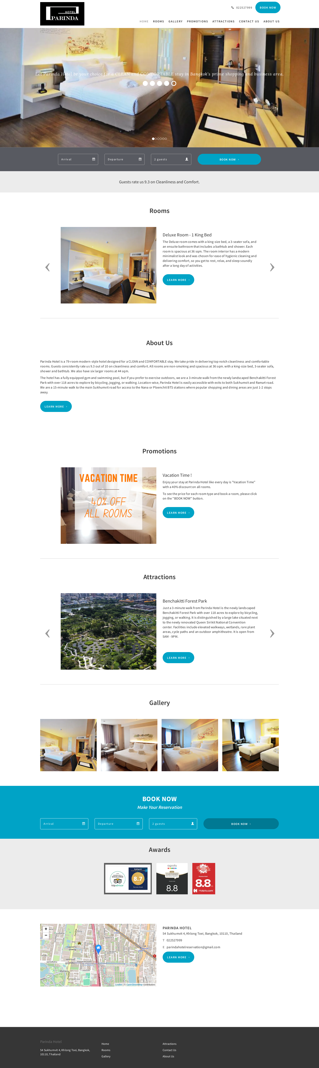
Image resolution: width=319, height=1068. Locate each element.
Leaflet (118, 984)
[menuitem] (145, 21)
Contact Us (169, 1050)
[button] (46, 267)
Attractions (169, 1044)
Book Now (228, 159)
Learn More (177, 280)
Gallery (106, 1056)
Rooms (106, 1050)
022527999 (174, 940)
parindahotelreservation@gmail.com (193, 947)
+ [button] (46, 929)
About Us (168, 1056)
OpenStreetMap (134, 984)
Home (105, 1044)
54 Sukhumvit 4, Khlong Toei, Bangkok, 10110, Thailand (202, 933)
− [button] (46, 936)
